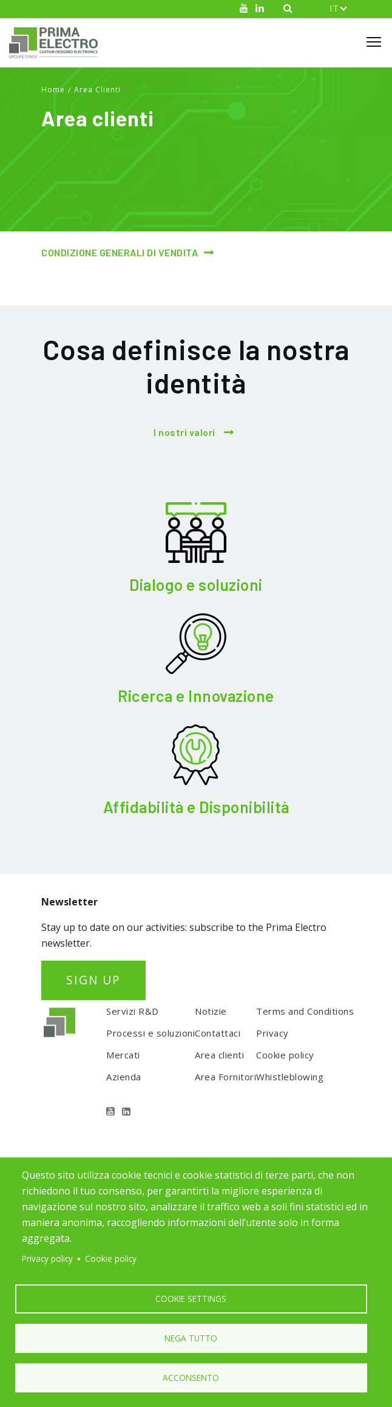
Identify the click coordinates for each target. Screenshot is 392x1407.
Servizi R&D (132, 1011)
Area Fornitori (225, 1077)
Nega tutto (190, 1338)
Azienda (123, 1077)
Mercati (123, 1055)
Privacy (272, 1033)
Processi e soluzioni (150, 1033)
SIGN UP (93, 980)
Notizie (211, 1011)
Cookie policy (285, 1055)
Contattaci (217, 1033)
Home (53, 89)
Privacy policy (47, 1258)
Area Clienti (97, 89)
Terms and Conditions (305, 1011)
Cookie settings (190, 1298)
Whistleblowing (289, 1077)
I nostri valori (184, 432)
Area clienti (219, 1055)
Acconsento (191, 1377)
